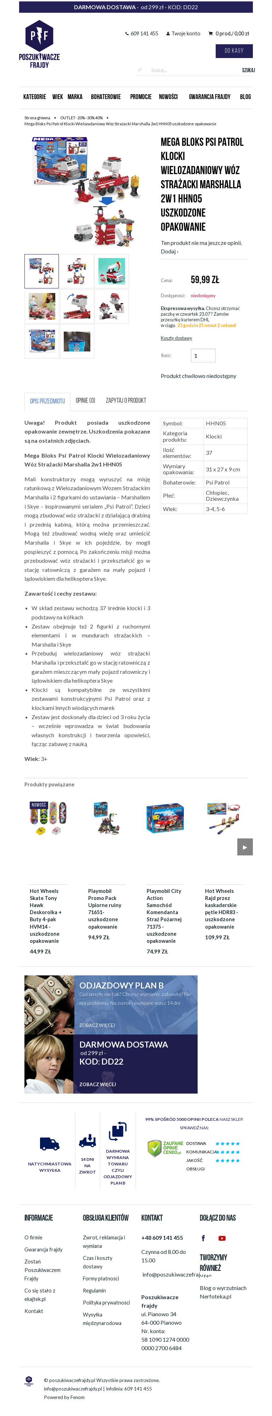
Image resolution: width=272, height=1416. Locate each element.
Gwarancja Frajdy (210, 97)
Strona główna (37, 117)
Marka (75, 97)
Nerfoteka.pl (215, 1296)
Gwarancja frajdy (43, 1249)
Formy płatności (101, 1278)
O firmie (33, 1237)
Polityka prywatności (106, 1303)
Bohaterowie (106, 97)
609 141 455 (141, 33)
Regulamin (94, 1291)
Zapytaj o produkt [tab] (126, 401)
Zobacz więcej (97, 1025)
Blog (245, 97)
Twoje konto (183, 33)
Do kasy (234, 51)
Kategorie (34, 97)
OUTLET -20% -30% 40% (81, 117)
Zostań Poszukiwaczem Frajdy (42, 1270)
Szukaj (247, 71)
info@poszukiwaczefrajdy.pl (73, 1389)
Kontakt (33, 1311)
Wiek (57, 97)
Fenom (77, 1397)
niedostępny (203, 295)
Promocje (141, 97)
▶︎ (245, 846)
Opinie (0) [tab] (85, 401)
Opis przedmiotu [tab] (47, 402)
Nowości (168, 97)
